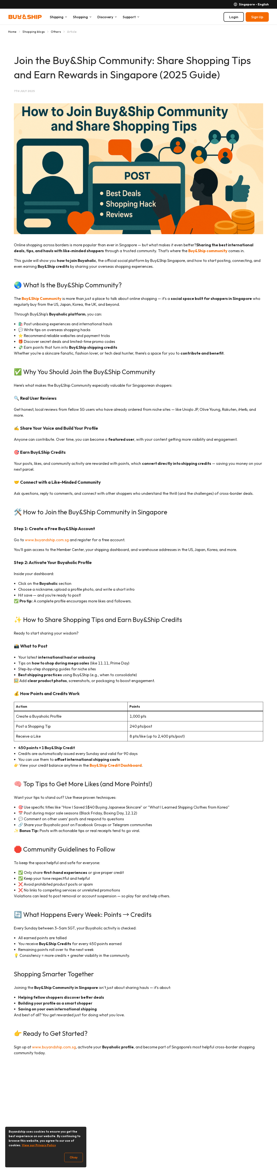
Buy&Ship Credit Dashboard (116, 765)
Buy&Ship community (207, 250)
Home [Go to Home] (12, 32)
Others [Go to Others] (56, 32)
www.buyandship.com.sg (47, 539)
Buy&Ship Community (41, 298)
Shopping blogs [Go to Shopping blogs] (34, 32)
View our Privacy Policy (39, 1145)
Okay (73, 1157)
